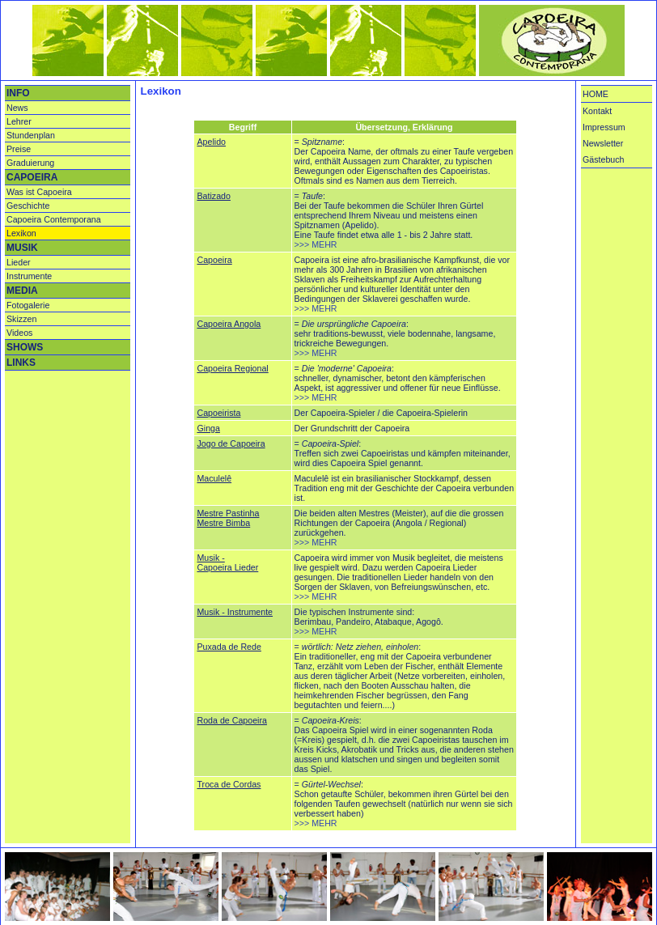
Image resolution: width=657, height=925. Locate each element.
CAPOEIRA (31, 177)
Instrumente (29, 276)
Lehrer (19, 121)
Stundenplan (30, 135)
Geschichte (27, 205)
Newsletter (603, 143)
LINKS (21, 362)
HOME (595, 94)
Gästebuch (604, 159)
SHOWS (24, 347)
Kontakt (597, 111)
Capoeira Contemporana (53, 219)
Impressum (604, 127)
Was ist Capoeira (39, 192)
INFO (18, 93)
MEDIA (22, 290)
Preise (18, 149)
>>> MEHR (316, 244)
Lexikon (21, 233)
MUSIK (22, 247)
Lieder (18, 262)
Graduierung (30, 163)
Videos (19, 332)
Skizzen (21, 319)
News (17, 107)
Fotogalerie (27, 305)
